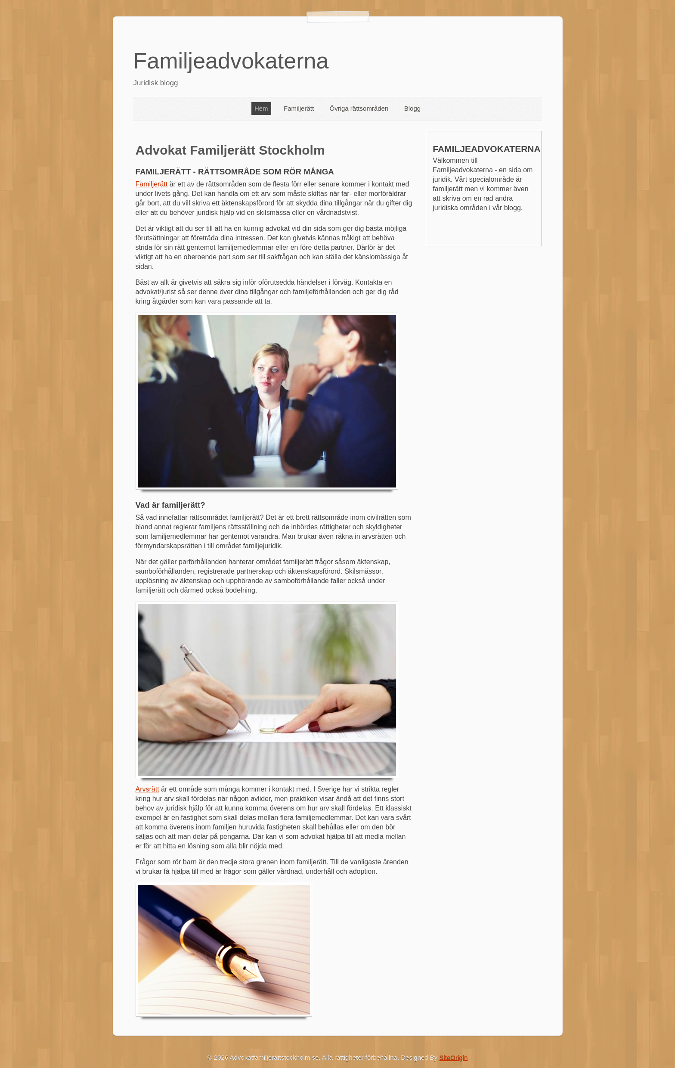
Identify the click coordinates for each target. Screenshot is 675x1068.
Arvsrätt (147, 789)
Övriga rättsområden (359, 108)
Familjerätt (299, 108)
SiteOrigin (454, 1057)
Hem (261, 108)
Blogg (412, 108)
